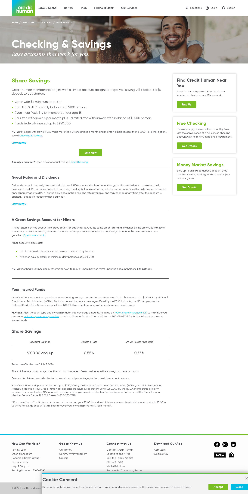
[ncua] (220, 455)
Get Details (189, 146)
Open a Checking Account (37, 22)
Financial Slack (104, 8)
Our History (65, 449)
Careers (63, 458)
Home (15, 22)
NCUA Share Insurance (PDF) (131, 312)
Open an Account (22, 453)
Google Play (161, 453)
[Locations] (192, 8)
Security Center (20, 462)
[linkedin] (233, 444)
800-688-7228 (115, 462)
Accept (206, 487)
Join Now (90, 152)
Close (227, 487)
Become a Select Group (25, 458)
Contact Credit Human (120, 449)
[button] (234, 478)
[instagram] (225, 444)
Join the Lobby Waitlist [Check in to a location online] (120, 458)
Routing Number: (22, 471)
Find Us (186, 104)
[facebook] (217, 444)
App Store (160, 449)
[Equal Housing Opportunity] (231, 455)
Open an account (33, 235)
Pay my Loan (19, 449)
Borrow (68, 8)
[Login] (211, 8)
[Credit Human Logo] (23, 8)
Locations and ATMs (118, 453)
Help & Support (20, 467)
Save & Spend (47, 8)
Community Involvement (73, 453)
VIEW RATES (19, 143)
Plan (84, 8)
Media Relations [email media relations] (116, 467)
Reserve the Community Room (124, 471)
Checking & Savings (30, 135)
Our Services (129, 8)
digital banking (79, 161)
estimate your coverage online (41, 316)
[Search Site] (228, 8)
